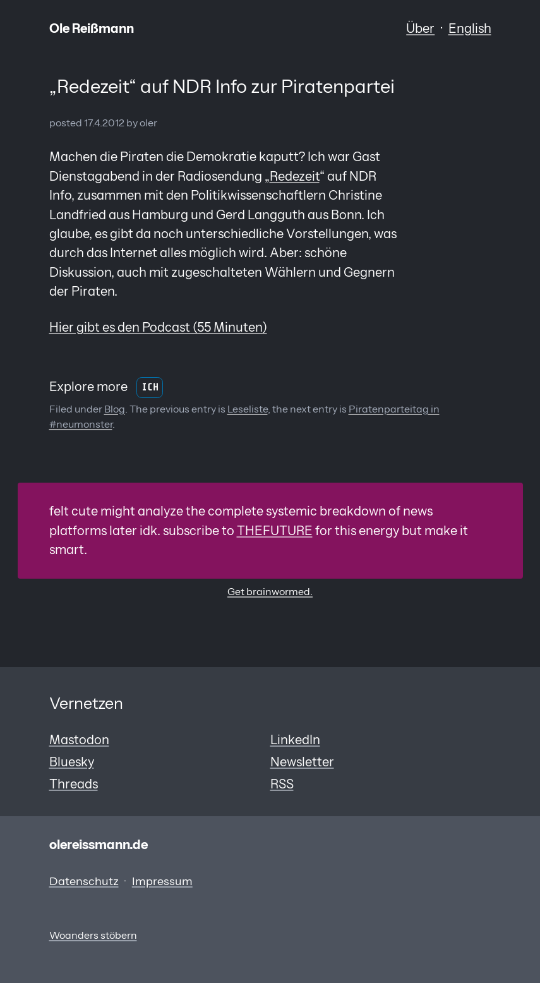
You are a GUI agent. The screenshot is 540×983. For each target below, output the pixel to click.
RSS (282, 784)
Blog (114, 409)
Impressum (162, 881)
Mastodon (79, 739)
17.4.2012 (104, 123)
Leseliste (247, 409)
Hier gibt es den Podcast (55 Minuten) (158, 327)
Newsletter (302, 761)
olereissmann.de (98, 844)
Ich (150, 388)
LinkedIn (295, 739)
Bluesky (71, 761)
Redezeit (295, 176)
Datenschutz (84, 881)
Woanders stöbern (93, 935)
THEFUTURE (275, 530)
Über (420, 28)
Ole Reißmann (91, 28)
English (469, 28)
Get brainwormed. (270, 592)
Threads (73, 784)
